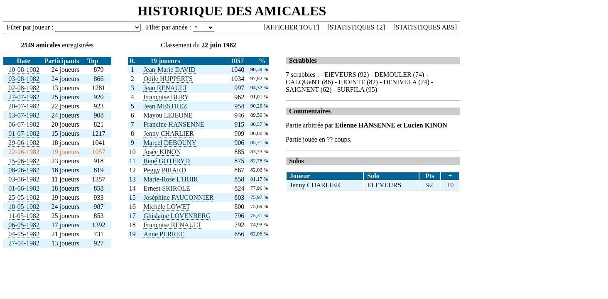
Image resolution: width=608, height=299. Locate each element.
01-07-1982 (23, 133)
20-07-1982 (23, 106)
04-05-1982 (23, 234)
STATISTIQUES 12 (356, 27)
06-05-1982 (23, 224)
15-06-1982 (23, 160)
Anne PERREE (163, 234)
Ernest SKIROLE (166, 188)
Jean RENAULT (165, 87)
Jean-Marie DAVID (169, 69)
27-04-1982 (23, 243)
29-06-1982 (23, 142)
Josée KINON (162, 151)
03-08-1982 (23, 78)
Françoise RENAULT (172, 224)
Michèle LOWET (166, 206)
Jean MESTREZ (165, 106)
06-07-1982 (23, 124)
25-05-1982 (23, 197)
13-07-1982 (23, 115)
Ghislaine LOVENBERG (177, 215)
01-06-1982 (23, 188)
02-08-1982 (23, 87)
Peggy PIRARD (164, 170)
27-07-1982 (23, 96)
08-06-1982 (23, 170)
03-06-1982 (23, 179)
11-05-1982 (24, 215)
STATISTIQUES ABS (424, 27)
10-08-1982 (23, 69)
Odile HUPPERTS (168, 78)
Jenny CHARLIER (168, 133)
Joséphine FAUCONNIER (178, 197)
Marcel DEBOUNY (169, 142)
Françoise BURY (166, 96)
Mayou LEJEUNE (167, 115)
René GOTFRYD (166, 160)
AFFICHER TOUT (291, 27)
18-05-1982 (23, 206)
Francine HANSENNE (173, 124)
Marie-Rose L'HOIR (170, 179)
